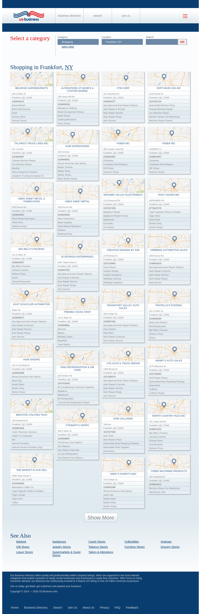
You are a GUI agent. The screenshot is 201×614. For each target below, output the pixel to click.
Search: (150, 37)
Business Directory (69, 15)
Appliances (59, 541)
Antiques (166, 541)
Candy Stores (97, 541)
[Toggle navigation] (185, 16)
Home (14, 607)
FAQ (117, 607)
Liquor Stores (24, 552)
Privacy (104, 607)
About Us (88, 607)
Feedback (132, 607)
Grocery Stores (170, 547)
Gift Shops (22, 547)
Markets (21, 541)
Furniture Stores (135, 547)
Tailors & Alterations (100, 552)
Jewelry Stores (61, 547)
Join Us (126, 15)
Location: (107, 37)
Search (97, 15)
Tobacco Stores (98, 547)
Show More (101, 518)
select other (68, 46)
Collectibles (132, 541)
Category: (63, 37)
